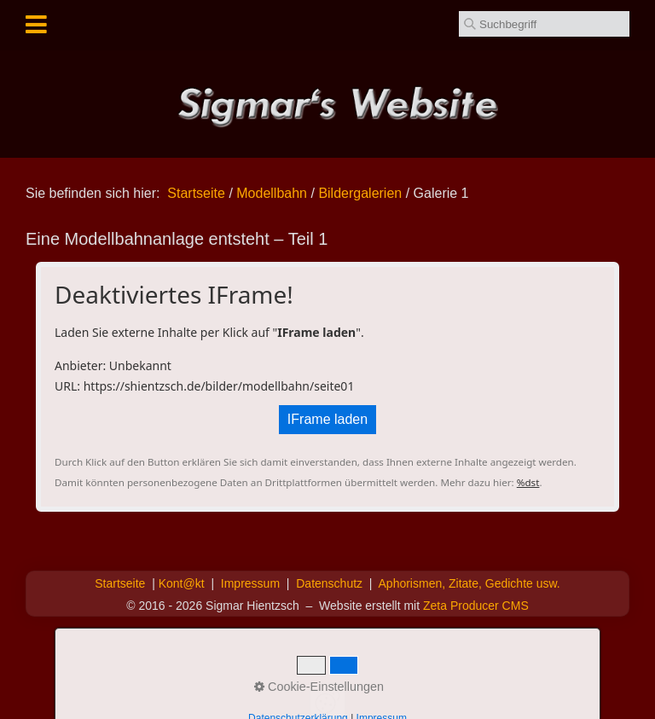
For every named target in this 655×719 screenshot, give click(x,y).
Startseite (196, 193)
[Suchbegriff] (544, 24)
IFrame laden (327, 419)
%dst (528, 482)
